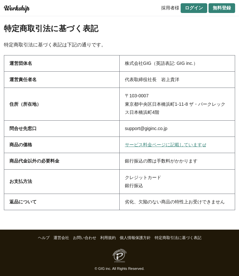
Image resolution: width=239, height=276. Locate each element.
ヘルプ (44, 237)
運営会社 (61, 237)
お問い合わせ (84, 237)
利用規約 (108, 237)
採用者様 (170, 7)
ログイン (194, 7)
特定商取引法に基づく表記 (178, 237)
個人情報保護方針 (135, 237)
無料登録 (222, 7)
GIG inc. (104, 268)
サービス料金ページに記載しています (163, 144)
